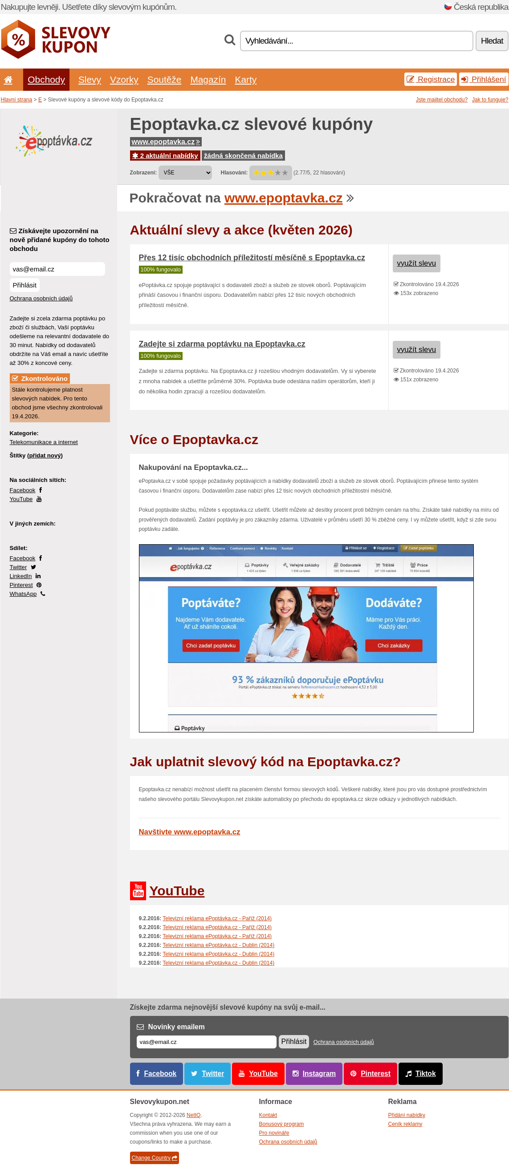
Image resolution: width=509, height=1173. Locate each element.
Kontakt (268, 1115)
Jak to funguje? (490, 100)
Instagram (319, 1073)
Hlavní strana (17, 100)
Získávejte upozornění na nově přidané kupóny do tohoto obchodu (60, 239)
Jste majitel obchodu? (442, 100)
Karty (246, 79)
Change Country (154, 1158)
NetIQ (193, 1115)
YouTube (21, 499)
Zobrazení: (143, 173)
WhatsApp (23, 594)
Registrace (431, 79)
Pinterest (21, 585)
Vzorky (124, 79)
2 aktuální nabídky (165, 155)
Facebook (23, 490)
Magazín (208, 79)
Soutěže (164, 79)
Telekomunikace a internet (44, 442)
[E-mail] (207, 1041)
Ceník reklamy (405, 1124)
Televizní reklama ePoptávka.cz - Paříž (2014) (217, 918)
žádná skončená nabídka (243, 155)
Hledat (492, 40)
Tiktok (425, 1073)
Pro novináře (274, 1133)
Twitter (18, 567)
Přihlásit (25, 285)
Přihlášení (483, 79)
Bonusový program (281, 1124)
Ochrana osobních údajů (41, 298)
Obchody (46, 79)
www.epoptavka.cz (166, 142)
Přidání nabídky (406, 1115)
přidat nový (45, 455)
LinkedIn (21, 576)
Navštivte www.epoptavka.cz (189, 832)
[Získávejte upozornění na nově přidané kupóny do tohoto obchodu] (57, 269)
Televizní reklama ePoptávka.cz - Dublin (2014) (218, 945)
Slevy (89, 79)
